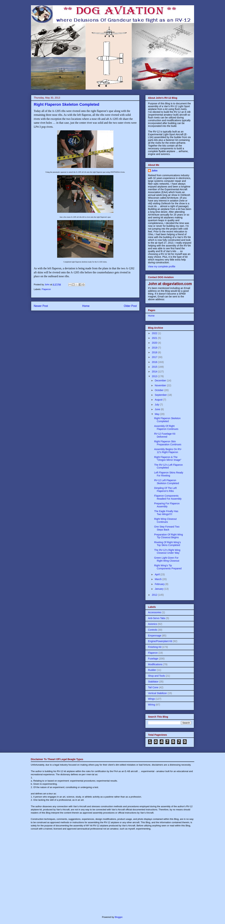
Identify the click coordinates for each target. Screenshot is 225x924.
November (161, 385)
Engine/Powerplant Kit (160, 641)
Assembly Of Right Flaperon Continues (166, 427)
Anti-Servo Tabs (156, 618)
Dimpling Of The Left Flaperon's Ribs (165, 489)
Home (86, 305)
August (159, 399)
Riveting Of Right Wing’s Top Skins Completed (167, 544)
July (157, 404)
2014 (155, 371)
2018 (155, 352)
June (158, 409)
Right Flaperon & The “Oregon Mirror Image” (167, 458)
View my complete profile (161, 266)
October (159, 390)
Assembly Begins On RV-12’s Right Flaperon (168, 451)
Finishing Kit (154, 647)
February (160, 584)
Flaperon (46, 289)
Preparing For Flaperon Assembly (167, 505)
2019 (155, 347)
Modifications (155, 664)
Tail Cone (153, 687)
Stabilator (153, 681)
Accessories (154, 612)
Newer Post (41, 305)
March (158, 579)
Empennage (154, 635)
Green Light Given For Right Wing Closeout (166, 559)
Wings (151, 698)
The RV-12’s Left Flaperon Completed (168, 466)
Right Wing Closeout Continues (165, 520)
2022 (155, 333)
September (161, 394)
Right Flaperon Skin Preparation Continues (167, 443)
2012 (155, 594)
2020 (155, 342)
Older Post (130, 305)
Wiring (151, 704)
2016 (155, 362)
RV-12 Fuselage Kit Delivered (164, 435)
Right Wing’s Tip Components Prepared (168, 567)
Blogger (118, 917)
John (154, 170)
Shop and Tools (156, 675)
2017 (155, 357)
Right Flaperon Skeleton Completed (167, 420)
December (161, 380)
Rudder (152, 670)
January (159, 588)
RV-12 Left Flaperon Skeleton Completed (166, 482)
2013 (155, 376)
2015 (155, 366)
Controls (152, 629)
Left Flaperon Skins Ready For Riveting (168, 474)
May (157, 414)
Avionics (152, 624)
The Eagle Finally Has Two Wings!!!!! (166, 513)
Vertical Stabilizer (157, 693)
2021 (155, 338)
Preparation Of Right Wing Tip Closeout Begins (168, 536)
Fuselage (153, 658)
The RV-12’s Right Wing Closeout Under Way (167, 551)
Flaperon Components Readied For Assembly (168, 497)
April (157, 574)
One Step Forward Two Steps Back (166, 528)
